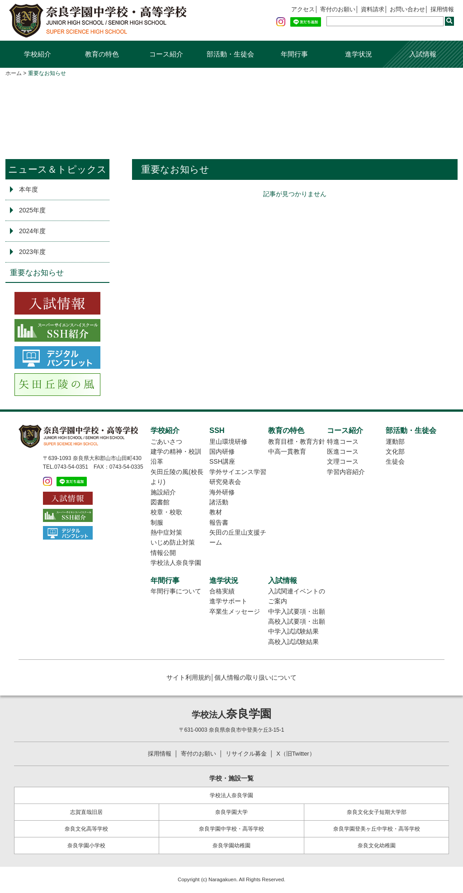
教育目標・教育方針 (296, 441)
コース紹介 (166, 54)
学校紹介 (37, 54)
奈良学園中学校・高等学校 (231, 829)
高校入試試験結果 (293, 641)
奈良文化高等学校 (86, 829)
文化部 (395, 451)
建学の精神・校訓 (176, 451)
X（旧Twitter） (300, 754)
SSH (217, 430)
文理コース (343, 461)
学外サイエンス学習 (237, 471)
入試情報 (422, 54)
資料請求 (366, 9)
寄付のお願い (329, 9)
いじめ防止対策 (173, 542)
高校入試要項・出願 (296, 621)
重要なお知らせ (37, 272)
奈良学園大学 (231, 812)
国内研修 (222, 451)
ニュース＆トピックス (57, 169)
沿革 (157, 461)
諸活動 (218, 502)
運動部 (395, 441)
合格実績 (222, 591)
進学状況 (358, 54)
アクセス (291, 9)
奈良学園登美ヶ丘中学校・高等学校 (376, 829)
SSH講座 (222, 461)
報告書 (218, 522)
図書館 (160, 502)
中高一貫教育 (287, 451)
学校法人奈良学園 (176, 562)
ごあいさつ (166, 441)
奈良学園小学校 (86, 846)
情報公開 (163, 552)
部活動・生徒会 (230, 54)
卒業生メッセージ (234, 611)
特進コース (343, 441)
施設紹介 (163, 492)
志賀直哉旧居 (86, 812)
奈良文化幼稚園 (377, 846)
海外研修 (222, 492)
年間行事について (176, 591)
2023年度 (32, 251)
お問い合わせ (404, 9)
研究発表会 (225, 481)
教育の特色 (102, 54)
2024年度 (32, 231)
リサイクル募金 (247, 754)
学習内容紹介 (346, 471)
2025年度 (32, 210)
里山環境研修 (228, 441)
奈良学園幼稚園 (231, 846)
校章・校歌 (166, 512)
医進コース (343, 451)
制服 (157, 522)
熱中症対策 (166, 532)
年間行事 (294, 54)
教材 (215, 512)
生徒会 (395, 461)
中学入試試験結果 (293, 631)
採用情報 (441, 9)
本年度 (28, 189)
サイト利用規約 (188, 677)
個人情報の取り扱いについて (255, 677)
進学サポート (228, 601)
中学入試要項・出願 (296, 611)
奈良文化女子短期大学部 (376, 812)
